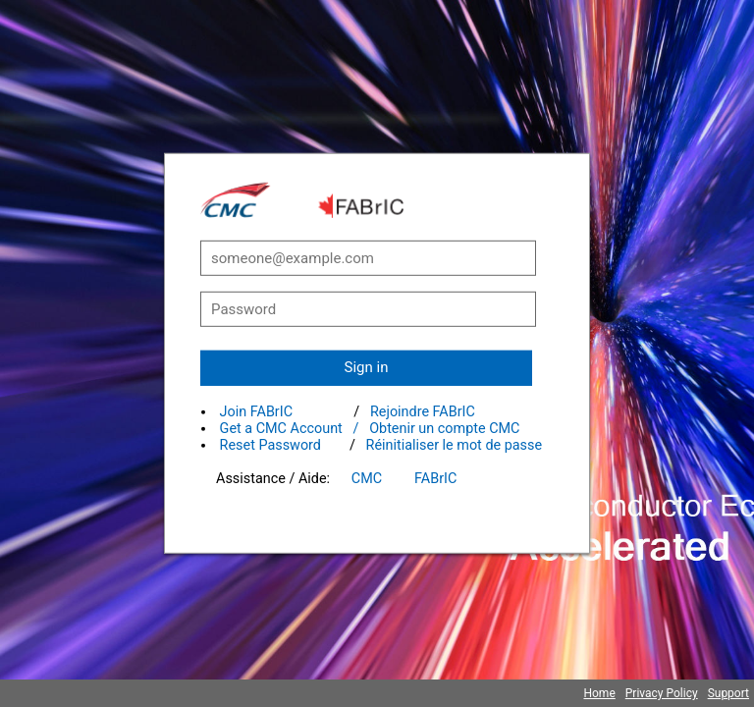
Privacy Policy (661, 693)
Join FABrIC (256, 412)
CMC (366, 478)
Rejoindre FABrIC (422, 412)
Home (599, 693)
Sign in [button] (367, 367)
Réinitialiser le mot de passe (454, 445)
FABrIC (435, 478)
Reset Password (270, 445)
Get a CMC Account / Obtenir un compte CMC (370, 428)
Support (728, 693)
